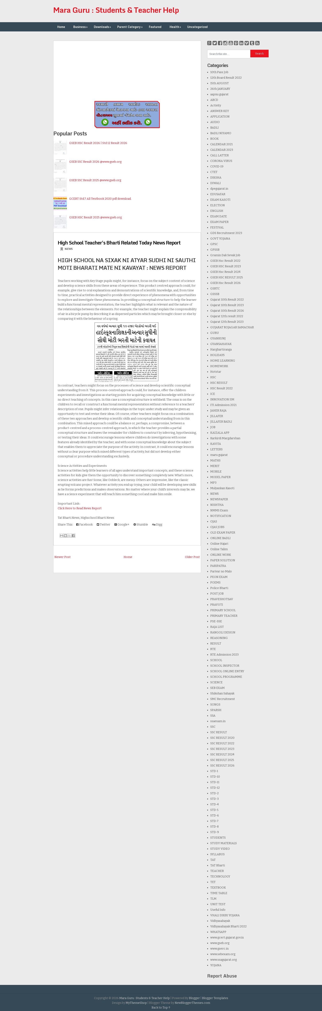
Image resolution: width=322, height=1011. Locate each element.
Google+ (121, 524)
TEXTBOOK (218, 887)
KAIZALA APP (219, 433)
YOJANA (215, 965)
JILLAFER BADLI (221, 421)
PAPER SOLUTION (222, 560)
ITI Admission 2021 (223, 405)
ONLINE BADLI (220, 538)
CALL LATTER (219, 155)
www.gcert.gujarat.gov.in (227, 937)
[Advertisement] (127, 69)
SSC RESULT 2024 (222, 754)
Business (80, 26)
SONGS (215, 704)
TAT (213, 860)
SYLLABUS (217, 854)
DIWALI (215, 183)
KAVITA (215, 444)
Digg (157, 524)
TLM (213, 898)
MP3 (213, 482)
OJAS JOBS (217, 527)
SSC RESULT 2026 (222, 765)
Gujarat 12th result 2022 (226, 316)
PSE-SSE (216, 621)
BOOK (214, 139)
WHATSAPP (218, 932)
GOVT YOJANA (220, 238)
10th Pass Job (219, 72)
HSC (213, 377)
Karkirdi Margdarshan (225, 438)
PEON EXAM (219, 577)
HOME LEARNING (222, 360)
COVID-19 (216, 166)
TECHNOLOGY (220, 876)
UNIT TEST (217, 904)
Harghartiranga (221, 349)
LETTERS (216, 449)
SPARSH (215, 710)
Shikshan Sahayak (222, 693)
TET (213, 882)
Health (176, 26)
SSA (212, 715)
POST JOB (217, 593)
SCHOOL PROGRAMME (226, 677)
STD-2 (214, 793)
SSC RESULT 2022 (222, 743)
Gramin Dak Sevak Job (225, 255)
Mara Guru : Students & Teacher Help (116, 10)
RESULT (215, 643)
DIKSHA (215, 177)
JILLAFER (216, 416)
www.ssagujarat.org (223, 959)
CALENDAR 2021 (221, 144)
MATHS (215, 460)
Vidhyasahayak (220, 921)
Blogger (194, 998)
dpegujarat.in (219, 188)
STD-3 (214, 799)
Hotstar (215, 372)
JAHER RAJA (218, 410)
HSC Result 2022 (221, 388)
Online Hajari (219, 543)
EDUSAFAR (217, 194)
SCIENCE (216, 682)
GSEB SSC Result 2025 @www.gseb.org (95, 180)
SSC (212, 727)
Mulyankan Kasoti (222, 488)
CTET (213, 172)
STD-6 (214, 815)
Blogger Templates (215, 998)
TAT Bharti (217, 865)
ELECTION (217, 205)
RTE (213, 649)
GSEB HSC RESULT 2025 (226, 277)
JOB (212, 427)
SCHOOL (216, 660)
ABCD (214, 100)
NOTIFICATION (220, 516)
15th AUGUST (219, 83)
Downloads (103, 26)
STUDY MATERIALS (223, 843)
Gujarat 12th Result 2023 (227, 322)
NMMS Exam (219, 510)
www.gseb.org (219, 943)
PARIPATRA (218, 566)
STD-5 (214, 810)
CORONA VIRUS (221, 161)
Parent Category (130, 26)
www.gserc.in (219, 948)
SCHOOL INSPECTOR (224, 665)
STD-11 (214, 782)
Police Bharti (219, 588)
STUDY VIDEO (220, 849)
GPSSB (215, 249)
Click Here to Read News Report (80, 508)
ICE (212, 394)
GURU (214, 333)
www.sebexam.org (222, 954)
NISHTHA (217, 505)
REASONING (219, 638)
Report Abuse (222, 975)
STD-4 (214, 804)
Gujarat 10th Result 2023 (227, 305)
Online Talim (219, 549)
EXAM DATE (218, 216)
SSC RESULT (218, 732)
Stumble (140, 524)
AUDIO (215, 122)
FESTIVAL (217, 227)
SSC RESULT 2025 (222, 760)
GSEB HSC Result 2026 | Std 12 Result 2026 (98, 143)
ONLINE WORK (220, 555)
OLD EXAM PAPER (222, 532)
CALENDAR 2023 (221, 150)
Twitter (103, 524)
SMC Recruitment (222, 699)
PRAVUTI (216, 604)
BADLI (214, 127)
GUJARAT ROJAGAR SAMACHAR (232, 327)
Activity (215, 105)
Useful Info (217, 910)
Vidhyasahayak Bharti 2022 (228, 926)
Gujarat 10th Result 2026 (227, 310)
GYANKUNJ (218, 338)
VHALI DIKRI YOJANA (225, 915)
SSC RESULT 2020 (222, 738)
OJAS (213, 521)
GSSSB (214, 294)
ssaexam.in (217, 721)
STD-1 (214, 771)
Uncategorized (197, 26)
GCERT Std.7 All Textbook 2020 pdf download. (100, 199)
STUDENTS (218, 837)
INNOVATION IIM (222, 399)
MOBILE (216, 471)
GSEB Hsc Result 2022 (225, 261)
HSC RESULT (219, 383)
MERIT (215, 466)
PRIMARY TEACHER (223, 616)
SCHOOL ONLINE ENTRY (227, 671)
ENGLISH (216, 211)
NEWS (69, 248)
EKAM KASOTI (220, 200)
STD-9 (214, 832)
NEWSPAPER (219, 499)
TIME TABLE (218, 893)
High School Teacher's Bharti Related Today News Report (119, 243)
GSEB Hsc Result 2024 (225, 272)
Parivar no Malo (221, 571)
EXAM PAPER (219, 222)
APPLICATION (220, 116)
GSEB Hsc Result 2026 (225, 283)
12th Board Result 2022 (226, 78)
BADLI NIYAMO (220, 133)
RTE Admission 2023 (224, 654)
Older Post (192, 557)
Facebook (84, 524)
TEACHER (217, 871)
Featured (155, 26)
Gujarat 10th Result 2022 (227, 299)
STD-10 (215, 776)
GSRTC (215, 288)
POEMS (215, 582)
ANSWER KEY (219, 111)
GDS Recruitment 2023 (226, 233)
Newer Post (62, 557)
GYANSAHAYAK (221, 344)
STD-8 (214, 826)
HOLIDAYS (217, 355)
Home (61, 26)
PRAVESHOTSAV (221, 599)
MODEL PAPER (220, 477)
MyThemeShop (136, 1003)
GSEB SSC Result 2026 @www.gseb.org (95, 162)
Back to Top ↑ (161, 1007)
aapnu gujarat (219, 94)
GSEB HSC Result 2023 (225, 266)
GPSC (214, 244)
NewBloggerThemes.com (192, 1003)
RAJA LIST (217, 627)
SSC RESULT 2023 (222, 749)
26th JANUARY (220, 89)
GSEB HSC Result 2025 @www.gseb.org (95, 217)
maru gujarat (219, 455)
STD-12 (215, 788)
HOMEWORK (219, 366)
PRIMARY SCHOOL (223, 610)
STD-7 (214, 821)
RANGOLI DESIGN (222, 632)
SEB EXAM (217, 688)
